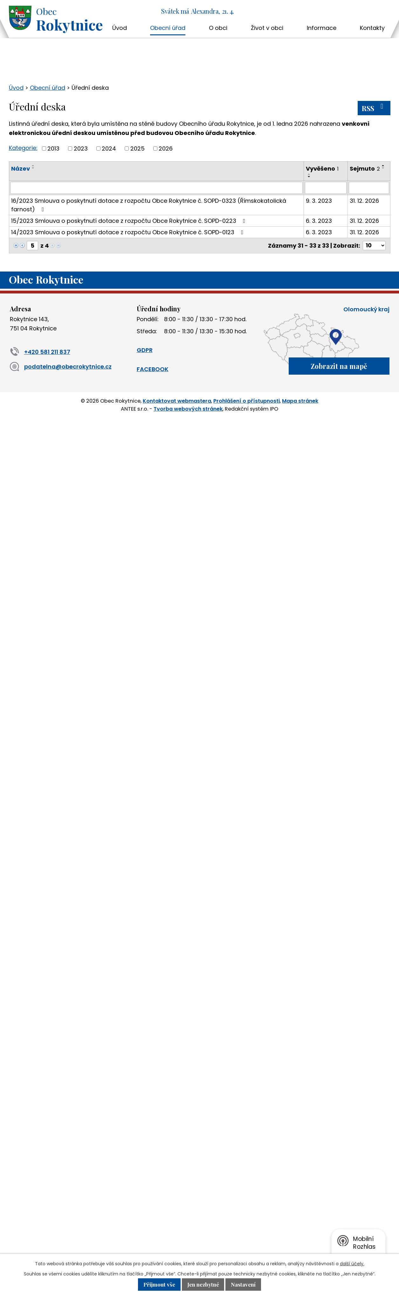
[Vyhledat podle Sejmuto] (369, 188)
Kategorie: (23, 148)
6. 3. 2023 (319, 221)
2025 (137, 148)
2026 (166, 148)
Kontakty (372, 28)
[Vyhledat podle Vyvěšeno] (326, 188)
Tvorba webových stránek (188, 409)
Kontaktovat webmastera (177, 401)
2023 (81, 148)
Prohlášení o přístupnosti (246, 401)
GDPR (145, 350)
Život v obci (267, 28)
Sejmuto (365, 169)
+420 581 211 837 (40, 352)
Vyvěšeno (322, 169)
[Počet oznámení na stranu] (374, 245)
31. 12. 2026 (364, 201)
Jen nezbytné (203, 1284)
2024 (109, 148)
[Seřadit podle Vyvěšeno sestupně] (309, 176)
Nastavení (243, 1284)
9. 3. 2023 (319, 201)
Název (20, 169)
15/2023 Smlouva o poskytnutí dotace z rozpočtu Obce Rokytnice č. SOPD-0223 (129, 221)
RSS (374, 108)
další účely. (352, 1263)
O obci (218, 28)
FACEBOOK (153, 369)
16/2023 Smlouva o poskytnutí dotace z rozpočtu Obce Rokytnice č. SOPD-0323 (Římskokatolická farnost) (148, 205)
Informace (321, 28)
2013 (53, 148)
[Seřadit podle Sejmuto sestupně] (383, 168)
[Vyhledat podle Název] (156, 188)
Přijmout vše (159, 1284)
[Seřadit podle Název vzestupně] (33, 165)
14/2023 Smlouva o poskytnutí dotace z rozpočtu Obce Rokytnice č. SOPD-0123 (128, 232)
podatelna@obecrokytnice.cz (61, 367)
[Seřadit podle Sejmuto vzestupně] (383, 165)
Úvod (119, 28)
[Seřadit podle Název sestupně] (33, 168)
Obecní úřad (167, 28)
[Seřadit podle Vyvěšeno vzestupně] (309, 174)
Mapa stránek (300, 401)
